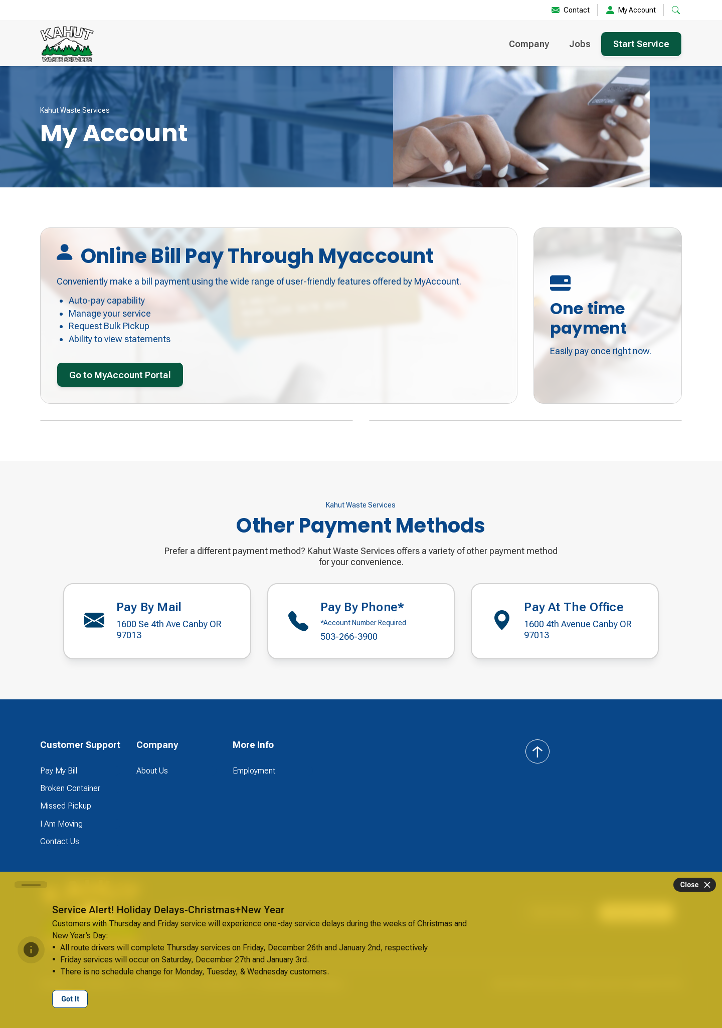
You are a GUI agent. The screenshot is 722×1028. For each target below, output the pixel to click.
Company (529, 44)
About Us (152, 771)
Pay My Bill (58, 771)
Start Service (641, 44)
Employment (254, 771)
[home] (67, 44)
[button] (676, 10)
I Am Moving (61, 824)
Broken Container (70, 788)
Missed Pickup (65, 806)
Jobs (580, 44)
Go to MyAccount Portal (120, 375)
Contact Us (59, 841)
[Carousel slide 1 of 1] (31, 884)
